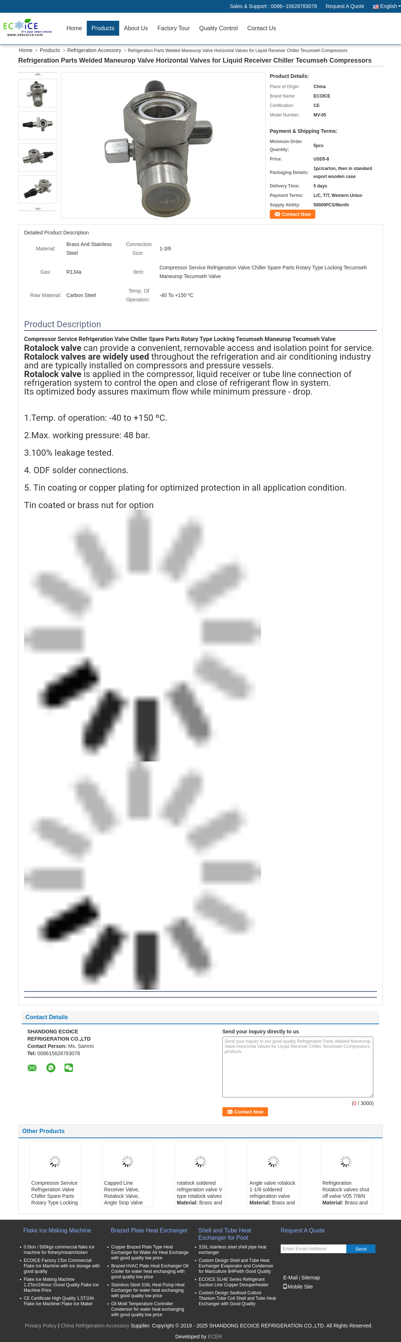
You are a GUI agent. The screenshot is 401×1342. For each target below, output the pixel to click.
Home (74, 28)
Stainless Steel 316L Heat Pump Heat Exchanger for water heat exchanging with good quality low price (147, 1290)
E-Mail (290, 1277)
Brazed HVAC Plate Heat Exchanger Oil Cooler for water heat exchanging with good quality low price (149, 1271)
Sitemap (310, 1277)
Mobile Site (298, 1287)
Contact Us (261, 28)
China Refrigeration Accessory (95, 1326)
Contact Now (296, 214)
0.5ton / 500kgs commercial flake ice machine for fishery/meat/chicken (59, 1249)
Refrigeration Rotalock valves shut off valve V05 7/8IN (345, 1189)
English (390, 6)
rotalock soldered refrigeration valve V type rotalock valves (199, 1189)
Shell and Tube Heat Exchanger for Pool (224, 1234)
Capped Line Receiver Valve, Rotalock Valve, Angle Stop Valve (123, 1193)
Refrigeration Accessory (94, 50)
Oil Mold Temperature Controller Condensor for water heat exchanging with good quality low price (147, 1309)
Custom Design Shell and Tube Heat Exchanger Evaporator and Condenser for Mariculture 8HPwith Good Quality (236, 1266)
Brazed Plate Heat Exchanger (149, 1230)
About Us (136, 28)
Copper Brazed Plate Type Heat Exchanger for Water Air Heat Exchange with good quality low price (149, 1252)
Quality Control (218, 28)
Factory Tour (173, 28)
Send (360, 1249)
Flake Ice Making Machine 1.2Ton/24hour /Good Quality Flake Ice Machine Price (61, 1285)
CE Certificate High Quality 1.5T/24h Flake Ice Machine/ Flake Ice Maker (59, 1301)
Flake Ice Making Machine (57, 1230)
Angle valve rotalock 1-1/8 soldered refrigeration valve (272, 1189)
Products (103, 28)
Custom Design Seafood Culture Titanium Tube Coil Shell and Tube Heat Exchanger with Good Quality (237, 1298)
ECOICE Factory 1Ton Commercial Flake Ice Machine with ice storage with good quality (62, 1266)
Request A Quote (345, 6)
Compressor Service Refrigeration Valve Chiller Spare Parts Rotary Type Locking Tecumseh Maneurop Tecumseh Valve (54, 1202)
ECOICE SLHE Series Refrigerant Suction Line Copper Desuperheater (233, 1282)
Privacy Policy (41, 1326)
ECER (215, 1336)
